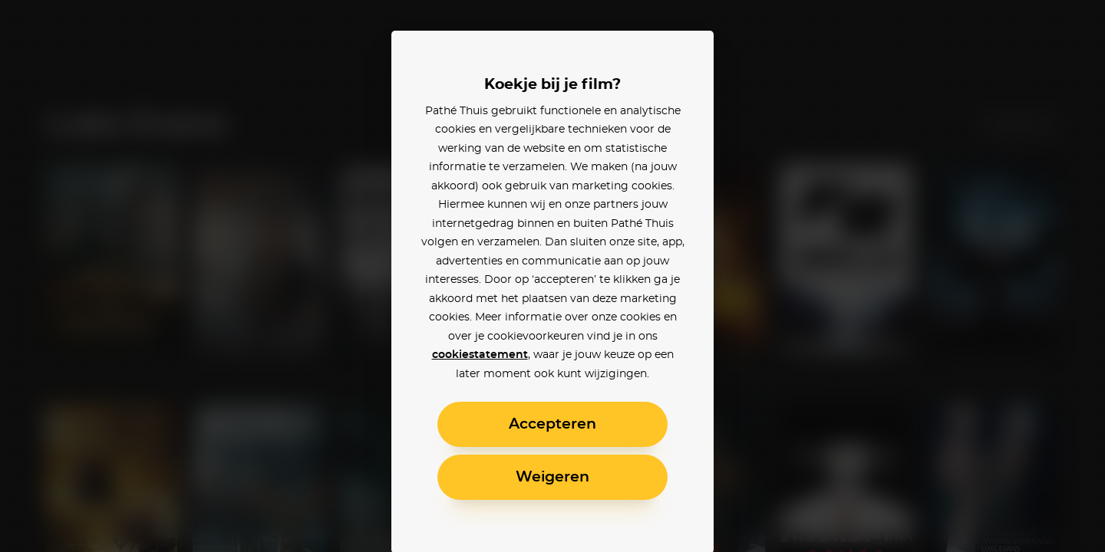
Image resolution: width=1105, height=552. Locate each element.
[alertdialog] (552, 276)
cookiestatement (480, 355)
